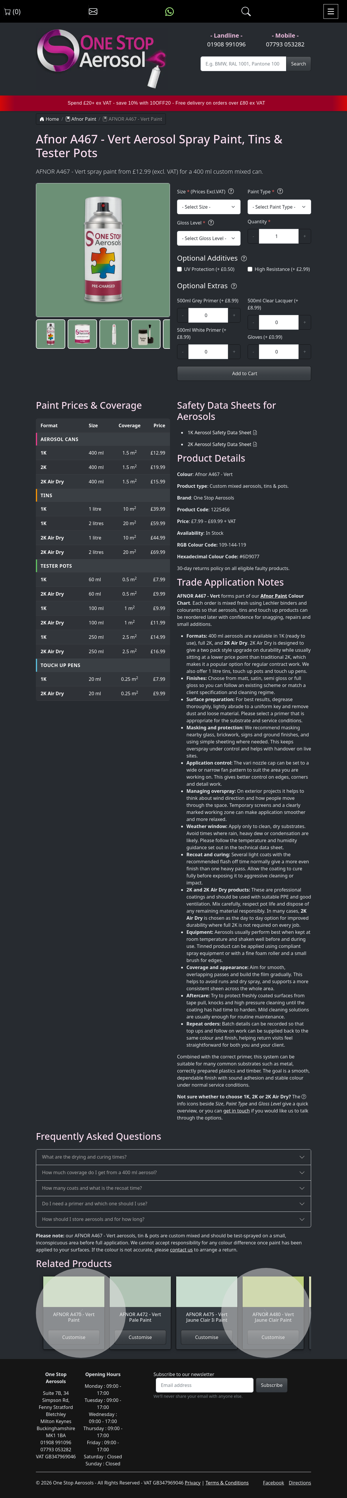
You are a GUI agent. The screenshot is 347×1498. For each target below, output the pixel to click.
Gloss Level (196, 222)
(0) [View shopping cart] (12, 11)
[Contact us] (93, 11)
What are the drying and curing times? (84, 1157)
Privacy (192, 1482)
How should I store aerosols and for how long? (93, 1219)
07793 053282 (285, 44)
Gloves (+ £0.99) (265, 337)
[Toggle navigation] (330, 11)
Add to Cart (244, 373)
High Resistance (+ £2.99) (282, 269)
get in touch (236, 1110)
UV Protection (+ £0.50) (209, 269)
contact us (181, 1249)
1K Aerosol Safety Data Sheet (219, 432)
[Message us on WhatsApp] (169, 11)
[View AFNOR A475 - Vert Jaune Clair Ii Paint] (206, 1303)
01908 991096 (226, 44)
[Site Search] (243, 63)
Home (49, 119)
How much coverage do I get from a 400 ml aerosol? (99, 1172)
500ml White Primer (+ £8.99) (201, 333)
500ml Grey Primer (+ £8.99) (207, 300)
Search (298, 64)
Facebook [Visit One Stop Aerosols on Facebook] (273, 1482)
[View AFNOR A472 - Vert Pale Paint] (140, 1303)
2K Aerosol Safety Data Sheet (219, 444)
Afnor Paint (81, 119)
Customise (140, 1337)
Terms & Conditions (227, 1482)
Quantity (259, 221)
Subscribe (271, 1385)
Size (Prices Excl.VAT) (206, 191)
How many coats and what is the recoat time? (92, 1188)
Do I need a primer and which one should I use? (94, 1203)
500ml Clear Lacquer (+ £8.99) (273, 304)
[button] (50, 334)
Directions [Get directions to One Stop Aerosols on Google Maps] (300, 1482)
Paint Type (266, 191)
